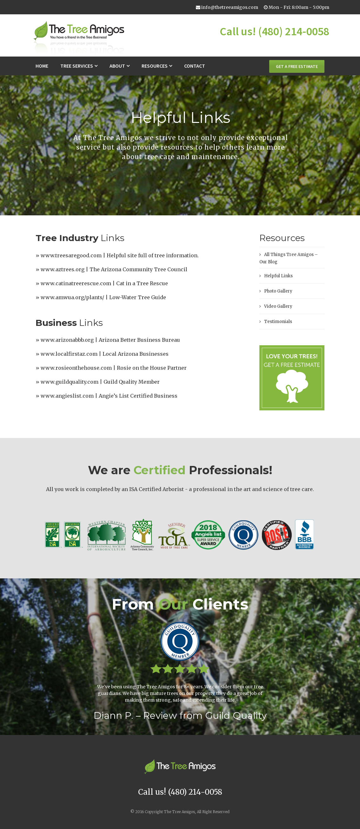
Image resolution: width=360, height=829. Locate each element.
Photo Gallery (278, 291)
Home (42, 66)
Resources (155, 66)
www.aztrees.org (62, 269)
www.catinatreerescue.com (76, 283)
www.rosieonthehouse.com (76, 368)
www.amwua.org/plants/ (72, 297)
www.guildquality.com (69, 382)
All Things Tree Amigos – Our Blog (288, 258)
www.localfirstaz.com (69, 354)
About (117, 66)
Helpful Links (278, 276)
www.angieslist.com (67, 396)
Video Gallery (278, 306)
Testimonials (278, 321)
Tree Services (76, 66)
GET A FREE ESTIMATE (297, 66)
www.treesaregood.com (71, 255)
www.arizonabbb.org (67, 340)
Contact (194, 66)
